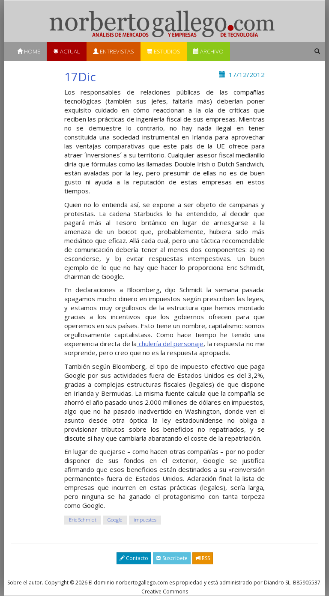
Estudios (163, 51)
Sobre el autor (24, 582)
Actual (66, 51)
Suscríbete (172, 558)
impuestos (145, 520)
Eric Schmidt (82, 520)
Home (28, 51)
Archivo (208, 51)
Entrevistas (113, 51)
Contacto (134, 558)
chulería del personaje (170, 343)
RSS (202, 558)
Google (115, 520)
